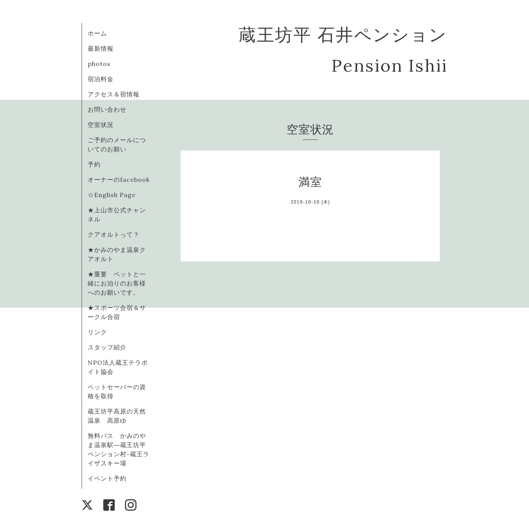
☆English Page (112, 195)
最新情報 (101, 48)
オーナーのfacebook (119, 179)
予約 (94, 164)
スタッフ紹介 (107, 347)
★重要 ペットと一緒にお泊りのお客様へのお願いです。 (117, 283)
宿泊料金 (101, 79)
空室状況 (101, 124)
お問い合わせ (107, 109)
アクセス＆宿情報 (113, 94)
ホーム (97, 33)
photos (99, 63)
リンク (97, 332)
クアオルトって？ (117, 234)
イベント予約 (107, 478)
